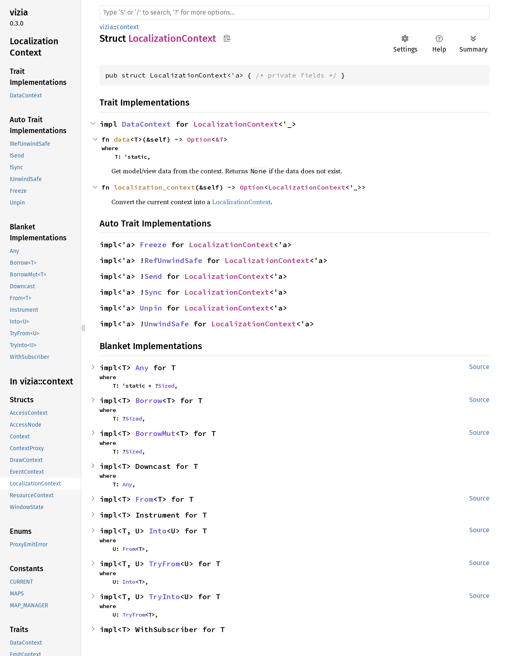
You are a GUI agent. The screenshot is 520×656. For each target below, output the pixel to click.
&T (219, 139)
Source (479, 367)
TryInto (164, 596)
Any (142, 367)
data (122, 139)
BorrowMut (155, 433)
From (144, 499)
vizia (106, 27)
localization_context (154, 187)
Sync (153, 292)
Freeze (153, 244)
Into (158, 530)
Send (153, 276)
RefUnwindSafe (173, 260)
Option (199, 139)
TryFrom (164, 563)
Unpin (151, 308)
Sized (166, 385)
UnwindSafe (166, 323)
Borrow (148, 400)
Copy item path (227, 38)
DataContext (146, 124)
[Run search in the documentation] (295, 12)
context (128, 27)
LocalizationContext (235, 124)
